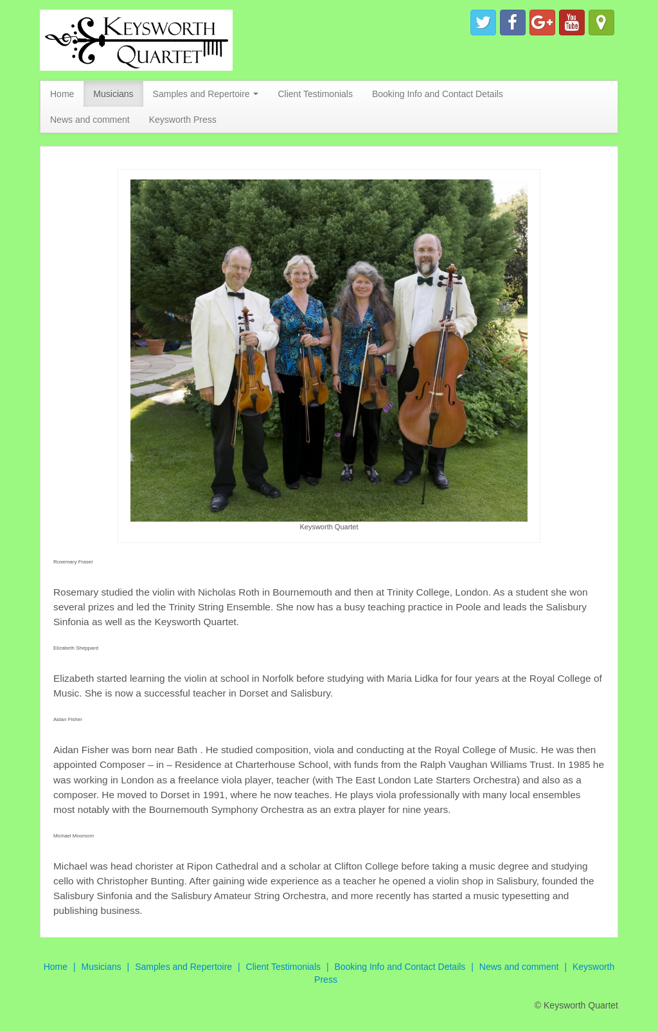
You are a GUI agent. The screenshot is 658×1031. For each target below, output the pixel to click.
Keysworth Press (183, 119)
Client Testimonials (315, 94)
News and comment (90, 119)
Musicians (113, 94)
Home (62, 94)
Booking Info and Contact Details (437, 94)
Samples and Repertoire (206, 94)
